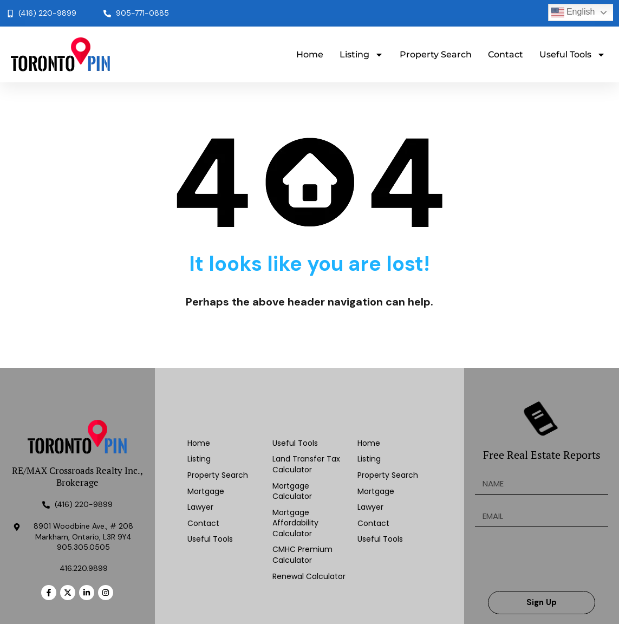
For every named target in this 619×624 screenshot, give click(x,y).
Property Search (436, 54)
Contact (505, 54)
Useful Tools (572, 54)
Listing (361, 54)
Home (309, 54)
